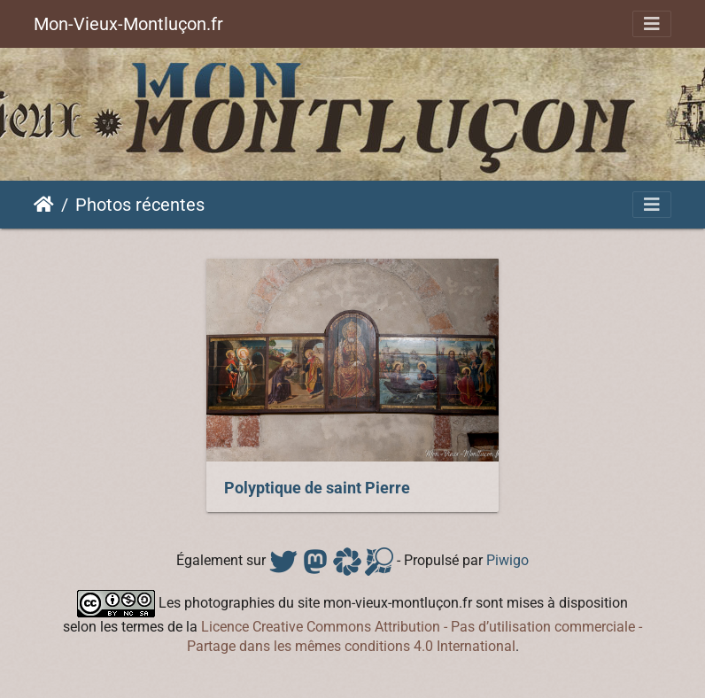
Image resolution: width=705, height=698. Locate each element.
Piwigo (507, 560)
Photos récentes (140, 204)
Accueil (44, 204)
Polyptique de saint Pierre (317, 488)
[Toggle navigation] (651, 24)
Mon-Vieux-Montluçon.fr (128, 24)
